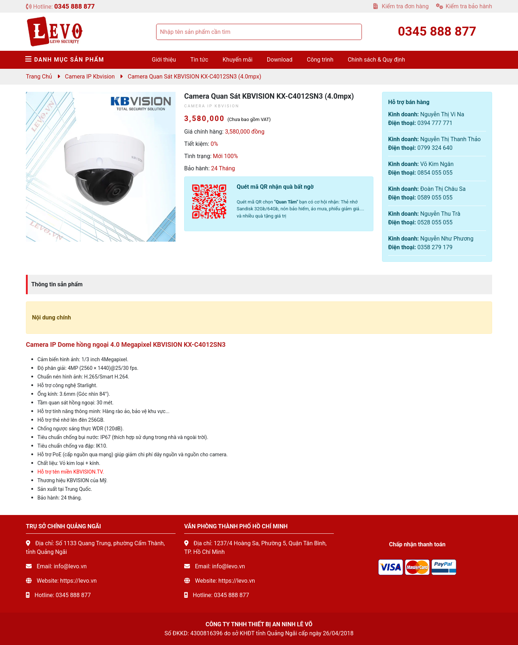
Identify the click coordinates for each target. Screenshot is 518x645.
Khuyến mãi (238, 59)
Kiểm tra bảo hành (464, 6)
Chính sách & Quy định (376, 59)
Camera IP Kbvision (90, 76)
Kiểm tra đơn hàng (400, 6)
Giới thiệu (164, 59)
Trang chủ (39, 76)
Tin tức (199, 59)
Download (279, 59)
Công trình (320, 59)
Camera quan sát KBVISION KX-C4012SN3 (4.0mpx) (194, 76)
